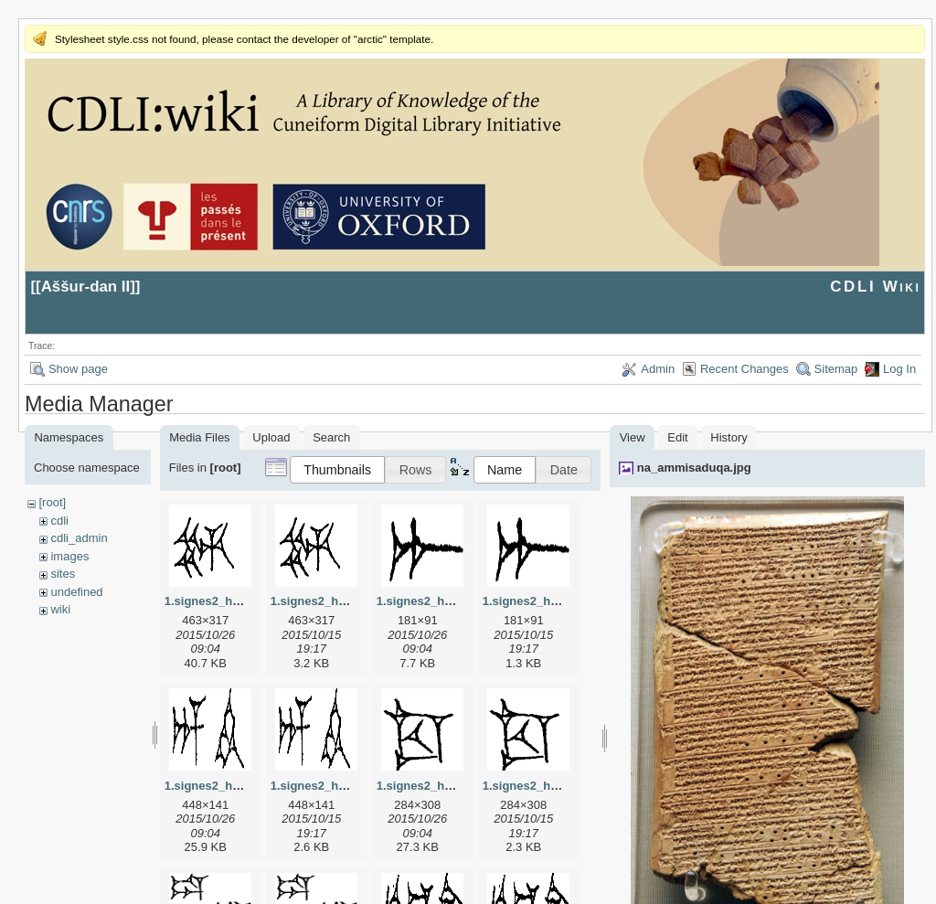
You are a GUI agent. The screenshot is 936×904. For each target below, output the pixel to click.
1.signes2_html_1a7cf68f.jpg (457, 601)
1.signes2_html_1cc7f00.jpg (455, 785)
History (728, 437)
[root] (52, 502)
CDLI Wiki (875, 286)
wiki (60, 609)
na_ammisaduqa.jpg (694, 467)
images (69, 556)
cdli (59, 520)
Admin (658, 369)
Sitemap (836, 369)
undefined (76, 592)
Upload (271, 437)
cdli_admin (78, 538)
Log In (899, 369)
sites (62, 573)
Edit (677, 437)
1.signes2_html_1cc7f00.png (563, 785)
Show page (78, 369)
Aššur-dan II (86, 286)
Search (331, 437)
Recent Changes (744, 369)
